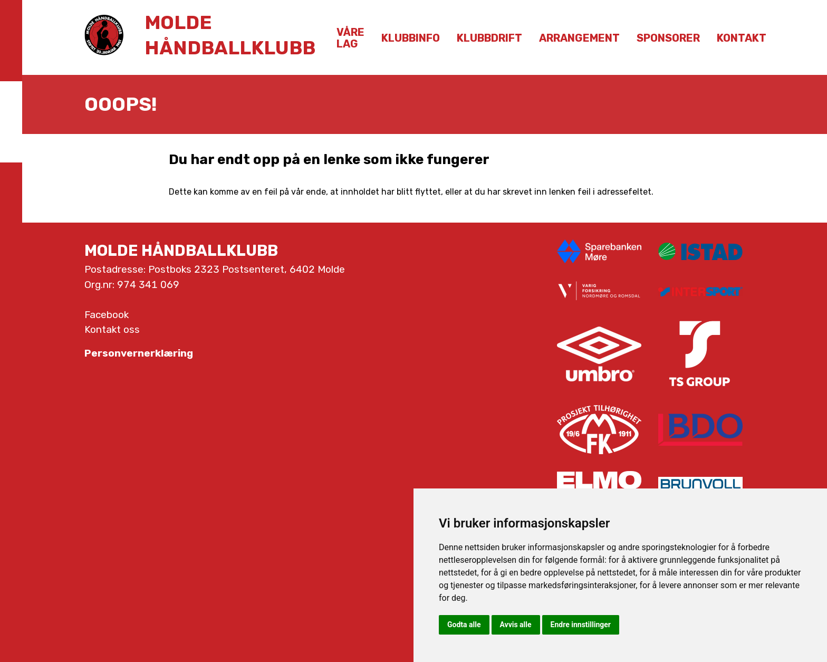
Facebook (106, 315)
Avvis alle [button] (516, 624)
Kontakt (741, 38)
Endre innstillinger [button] (581, 624)
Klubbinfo (410, 38)
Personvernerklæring (138, 353)
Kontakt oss (112, 329)
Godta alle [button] (464, 624)
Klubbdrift (489, 38)
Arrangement (579, 38)
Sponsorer (668, 38)
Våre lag (350, 38)
